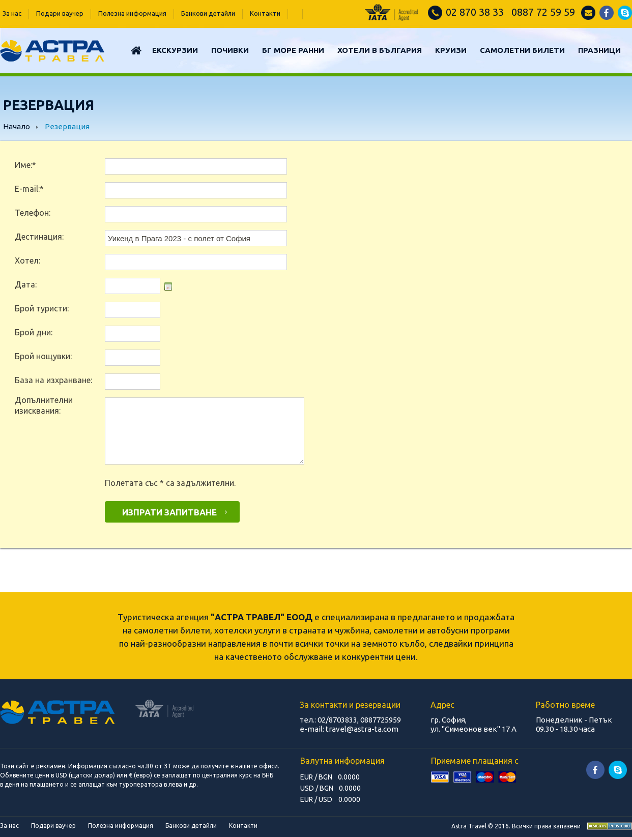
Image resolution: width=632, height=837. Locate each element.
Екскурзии (175, 50)
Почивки (230, 50)
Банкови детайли (208, 13)
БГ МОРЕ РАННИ (293, 50)
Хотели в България (379, 50)
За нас (12, 13)
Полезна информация (132, 13)
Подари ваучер (59, 13)
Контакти (265, 13)
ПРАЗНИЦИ (599, 50)
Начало (16, 126)
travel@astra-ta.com (362, 729)
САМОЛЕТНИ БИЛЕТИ (522, 50)
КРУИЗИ (451, 50)
